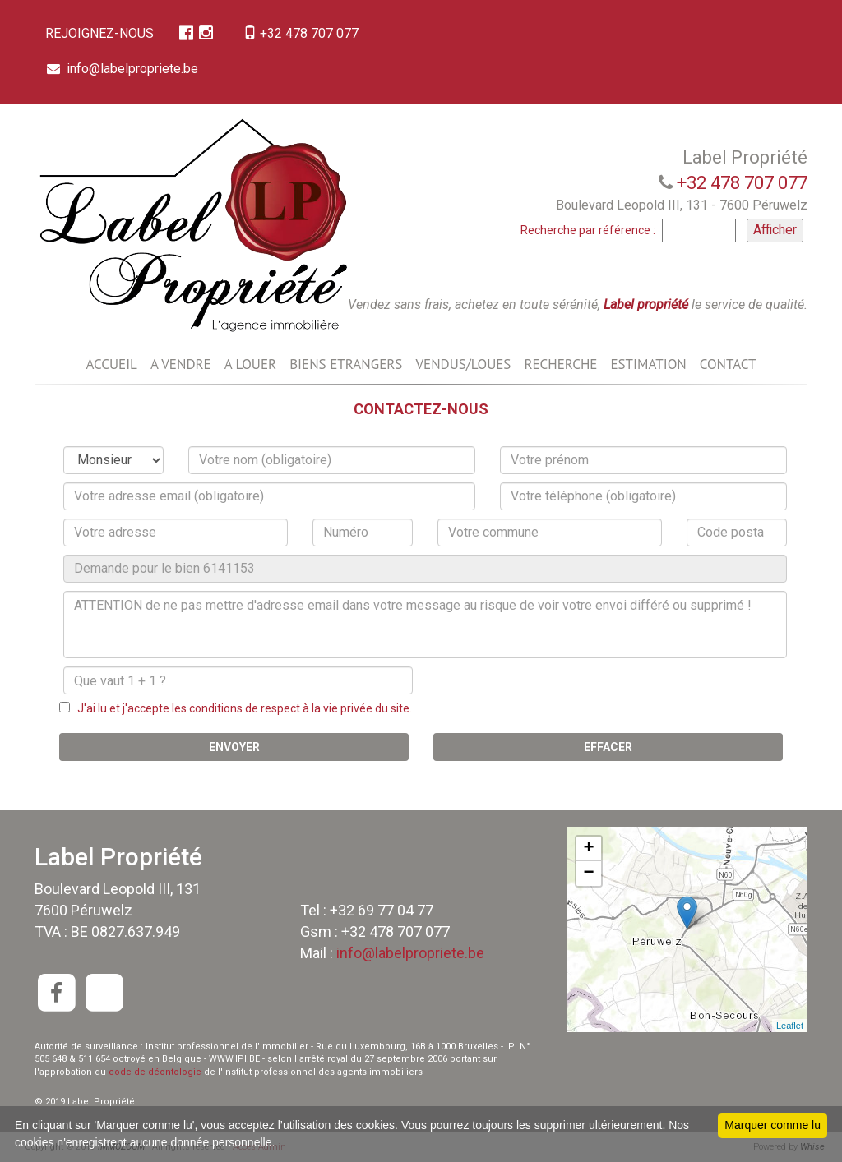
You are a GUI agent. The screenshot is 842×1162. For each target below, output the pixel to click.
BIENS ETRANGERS (345, 364)
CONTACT (728, 364)
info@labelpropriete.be (124, 68)
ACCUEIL (111, 364)
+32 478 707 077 (305, 33)
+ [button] (589, 849)
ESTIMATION (648, 364)
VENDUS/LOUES (463, 364)
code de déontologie (155, 1072)
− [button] (589, 873)
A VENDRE (180, 364)
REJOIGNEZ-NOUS (101, 33)
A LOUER (250, 364)
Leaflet (789, 1026)
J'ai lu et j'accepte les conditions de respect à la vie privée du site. (241, 708)
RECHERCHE (560, 364)
